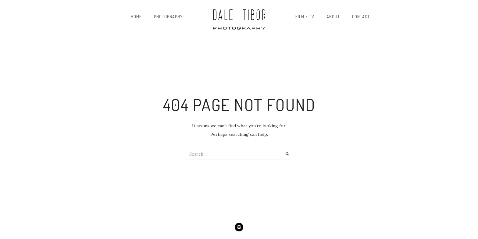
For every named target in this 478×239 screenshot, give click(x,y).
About (333, 16)
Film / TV (304, 16)
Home (136, 16)
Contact (361, 16)
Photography (168, 16)
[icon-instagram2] (239, 227)
